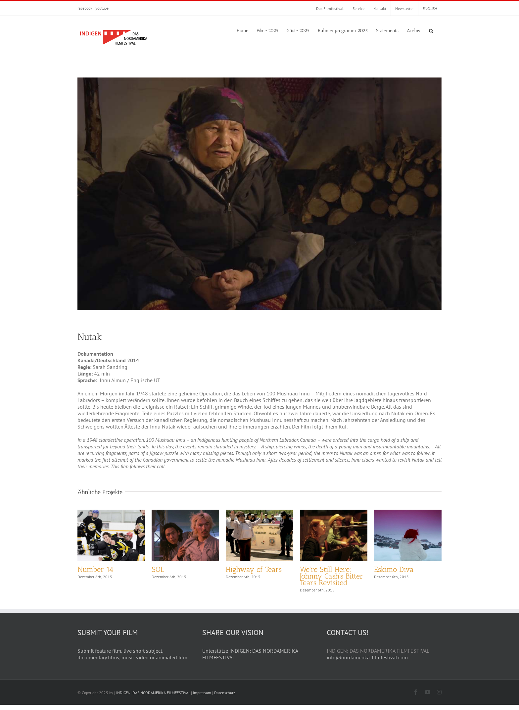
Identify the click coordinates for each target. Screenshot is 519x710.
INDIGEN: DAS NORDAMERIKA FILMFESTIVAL (153, 697)
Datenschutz (224, 697)
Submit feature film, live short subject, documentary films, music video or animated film (132, 659)
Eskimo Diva (394, 569)
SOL (158, 569)
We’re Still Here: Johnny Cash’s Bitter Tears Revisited (331, 576)
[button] (431, 30)
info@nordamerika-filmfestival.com (367, 662)
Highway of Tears (254, 569)
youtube (102, 8)
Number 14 (95, 569)
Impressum (202, 697)
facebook (84, 8)
